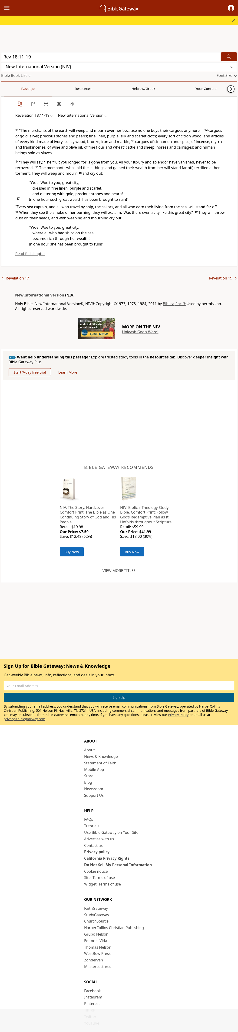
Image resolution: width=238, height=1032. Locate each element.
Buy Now (71, 551)
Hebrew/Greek (62, 88)
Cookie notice (96, 871)
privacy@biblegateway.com (24, 719)
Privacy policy (96, 851)
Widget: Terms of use (102, 884)
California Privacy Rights (106, 858)
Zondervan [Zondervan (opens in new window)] (93, 960)
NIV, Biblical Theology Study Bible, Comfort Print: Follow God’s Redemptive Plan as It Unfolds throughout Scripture (146, 515)
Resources (34, 88)
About (89, 750)
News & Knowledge (101, 756)
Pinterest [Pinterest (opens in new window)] (92, 1003)
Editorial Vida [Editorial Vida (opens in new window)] (95, 940)
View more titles (119, 570)
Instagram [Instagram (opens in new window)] (93, 997)
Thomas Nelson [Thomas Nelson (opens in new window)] (97, 947)
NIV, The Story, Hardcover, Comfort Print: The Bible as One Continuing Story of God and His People (88, 515)
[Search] (229, 56)
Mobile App (94, 769)
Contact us (93, 845)
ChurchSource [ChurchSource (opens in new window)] (96, 921)
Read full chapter (30, 253)
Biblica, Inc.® (174, 303)
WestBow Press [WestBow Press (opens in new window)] (97, 953)
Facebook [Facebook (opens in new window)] (92, 990)
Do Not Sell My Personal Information (118, 864)
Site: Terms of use (99, 877)
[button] (231, 8)
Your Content (92, 88)
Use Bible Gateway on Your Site (111, 832)
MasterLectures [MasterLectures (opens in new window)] (97, 966)
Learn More (67, 372)
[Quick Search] (110, 56)
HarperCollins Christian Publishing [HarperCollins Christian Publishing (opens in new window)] (114, 927)
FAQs (88, 819)
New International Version (39, 295)
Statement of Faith (100, 763)
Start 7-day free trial (29, 372)
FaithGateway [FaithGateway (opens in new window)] (96, 908)
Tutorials (91, 825)
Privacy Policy (178, 714)
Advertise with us (99, 838)
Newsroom (93, 788)
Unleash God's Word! (140, 331)
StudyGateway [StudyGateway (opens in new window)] (96, 914)
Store (88, 775)
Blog (88, 782)
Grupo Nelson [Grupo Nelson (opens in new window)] (96, 934)
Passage (11, 88)
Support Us (94, 795)
